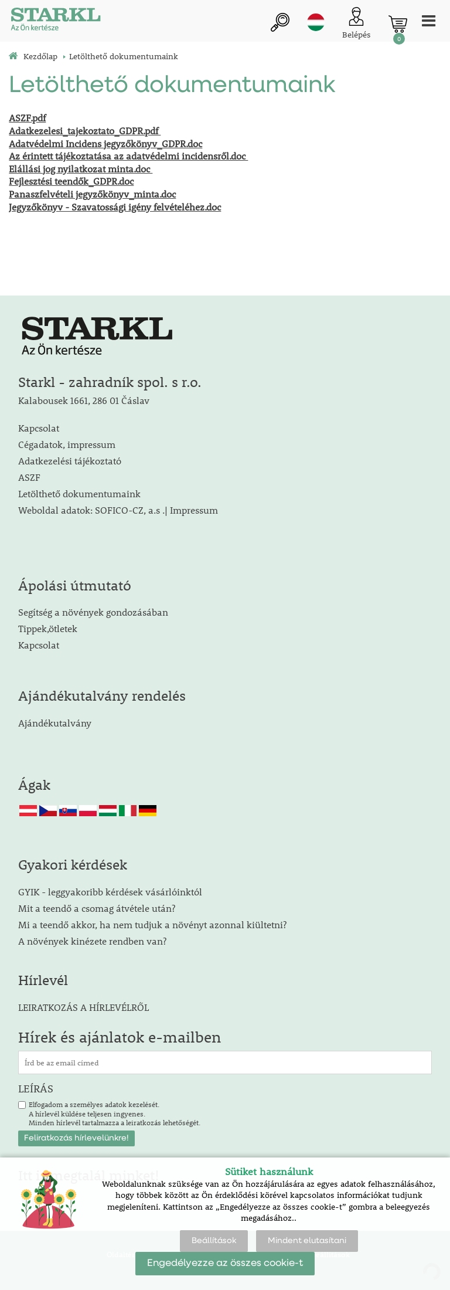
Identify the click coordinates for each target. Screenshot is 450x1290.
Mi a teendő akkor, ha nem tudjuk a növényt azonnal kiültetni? (152, 924)
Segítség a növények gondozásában (93, 612)
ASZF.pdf (27, 117)
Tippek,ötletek (47, 628)
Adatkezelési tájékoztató (69, 460)
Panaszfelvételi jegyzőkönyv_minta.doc (92, 194)
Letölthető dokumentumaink (79, 493)
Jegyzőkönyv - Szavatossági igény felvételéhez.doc (115, 207)
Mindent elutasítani (307, 1241)
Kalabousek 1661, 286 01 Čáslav (83, 400)
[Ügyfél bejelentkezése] (356, 23)
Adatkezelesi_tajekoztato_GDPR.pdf (85, 130)
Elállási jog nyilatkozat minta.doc (80, 168)
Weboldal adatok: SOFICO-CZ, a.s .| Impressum (118, 510)
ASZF (29, 477)
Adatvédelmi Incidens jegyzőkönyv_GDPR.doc (105, 143)
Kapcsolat (38, 428)
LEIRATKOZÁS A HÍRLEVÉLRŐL (83, 1007)
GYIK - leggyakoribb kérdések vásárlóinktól (110, 891)
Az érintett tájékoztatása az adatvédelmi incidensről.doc (128, 156)
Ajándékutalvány (54, 723)
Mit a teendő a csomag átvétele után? (96, 908)
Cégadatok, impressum (66, 444)
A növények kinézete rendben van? (92, 941)
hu (316, 22)
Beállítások (214, 1241)
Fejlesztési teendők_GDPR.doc (71, 181)
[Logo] (56, 21)
